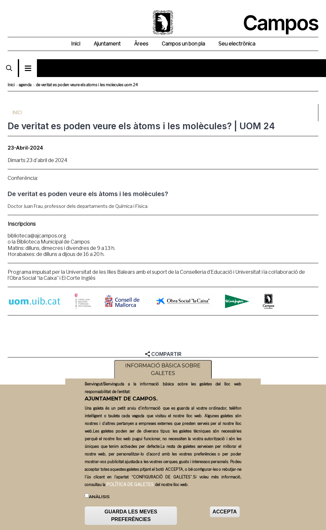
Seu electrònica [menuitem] (236, 44)
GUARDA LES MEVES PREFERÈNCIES (130, 515)
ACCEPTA (225, 511)
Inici (11, 84)
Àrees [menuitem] (141, 44)
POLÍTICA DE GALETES (130, 484)
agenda (25, 84)
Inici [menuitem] (75, 44)
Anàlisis (99, 496)
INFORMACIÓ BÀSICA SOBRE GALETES (163, 370)
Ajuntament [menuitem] (107, 44)
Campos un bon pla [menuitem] (183, 44)
